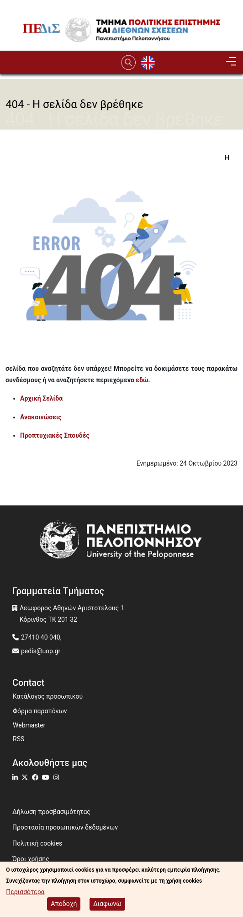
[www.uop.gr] (121, 541)
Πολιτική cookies (37, 843)
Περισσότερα (25, 892)
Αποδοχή (64, 904)
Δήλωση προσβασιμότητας (51, 811)
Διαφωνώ (107, 904)
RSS (18, 739)
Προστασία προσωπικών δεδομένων (65, 827)
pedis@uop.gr (40, 651)
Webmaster (29, 725)
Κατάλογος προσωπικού (48, 696)
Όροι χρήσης (30, 859)
